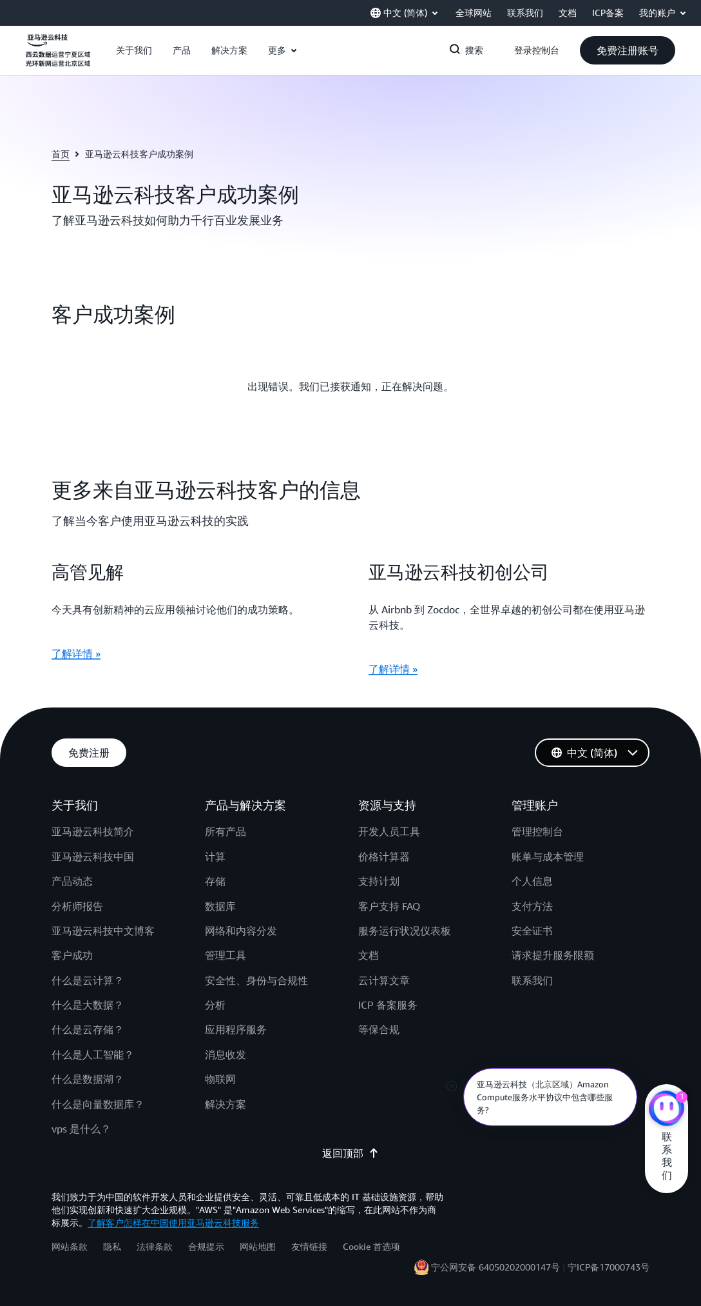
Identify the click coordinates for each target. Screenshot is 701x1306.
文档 (368, 955)
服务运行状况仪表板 (404, 930)
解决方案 (225, 1104)
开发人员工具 (389, 831)
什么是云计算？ (88, 980)
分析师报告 (77, 906)
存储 (215, 881)
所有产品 (225, 831)
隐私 (112, 1246)
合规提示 (206, 1246)
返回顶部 (350, 1153)
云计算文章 (384, 980)
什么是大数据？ (88, 1004)
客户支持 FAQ (389, 906)
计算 (215, 856)
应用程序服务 (236, 1029)
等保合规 (378, 1029)
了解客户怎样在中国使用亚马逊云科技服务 (173, 1222)
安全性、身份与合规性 (256, 980)
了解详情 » (76, 653)
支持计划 (378, 881)
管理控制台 (537, 831)
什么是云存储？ (88, 1029)
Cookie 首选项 (371, 1246)
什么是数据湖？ (88, 1079)
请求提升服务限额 (553, 955)
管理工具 (225, 955)
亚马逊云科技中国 (93, 856)
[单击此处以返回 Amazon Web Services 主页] (58, 57)
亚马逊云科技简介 (93, 831)
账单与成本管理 (548, 856)
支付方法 (532, 906)
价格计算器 (384, 856)
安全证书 (532, 930)
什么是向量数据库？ (98, 1104)
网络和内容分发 (241, 930)
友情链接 (309, 1246)
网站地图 (258, 1246)
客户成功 (72, 955)
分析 (215, 1004)
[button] (134, 50)
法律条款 (155, 1246)
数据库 (220, 906)
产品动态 (72, 881)
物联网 (220, 1079)
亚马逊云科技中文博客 (103, 930)
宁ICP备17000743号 (608, 1266)
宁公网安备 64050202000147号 (495, 1266)
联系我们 (532, 980)
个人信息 (532, 881)
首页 (61, 153)
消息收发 (225, 1054)
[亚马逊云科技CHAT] (666, 1110)
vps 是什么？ (81, 1128)
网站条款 (70, 1246)
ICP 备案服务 (388, 1004)
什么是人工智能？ (93, 1054)
